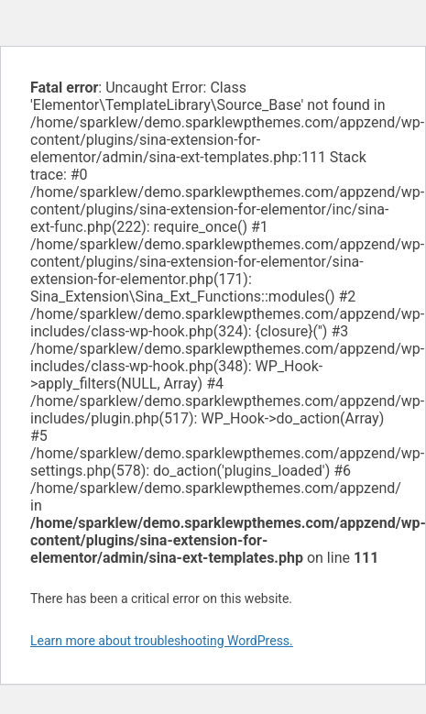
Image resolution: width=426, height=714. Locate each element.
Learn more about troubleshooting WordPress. (161, 640)
